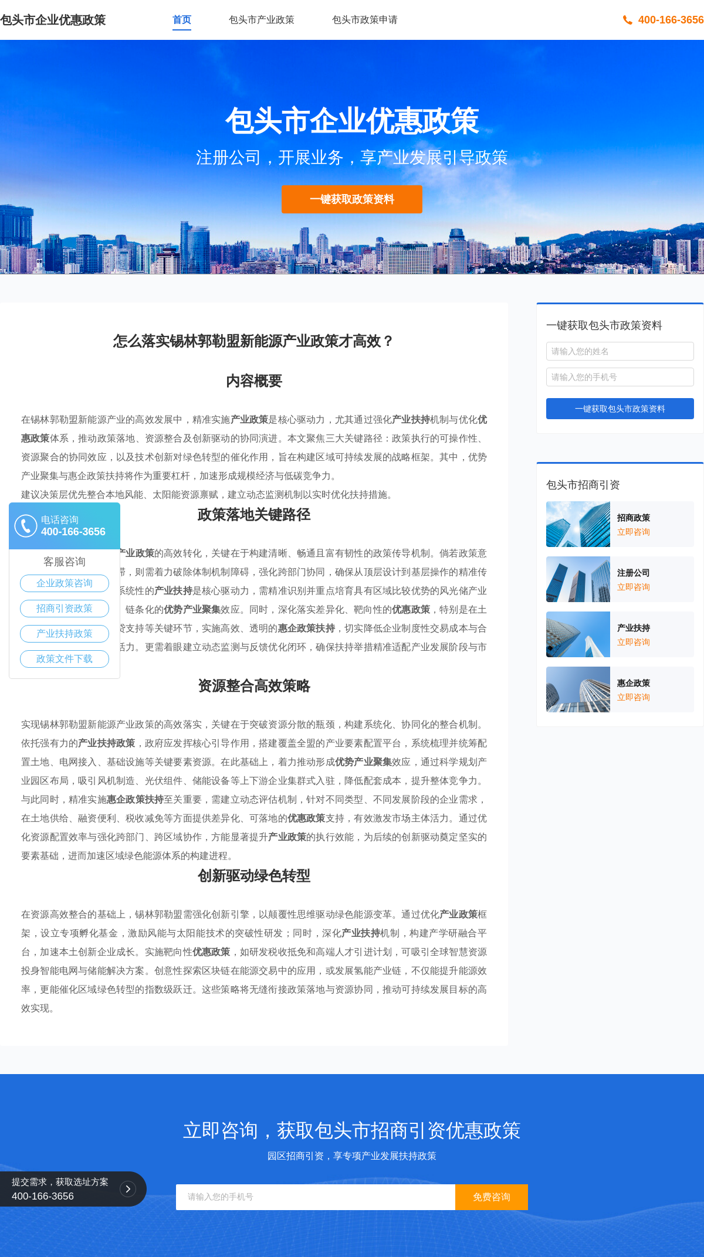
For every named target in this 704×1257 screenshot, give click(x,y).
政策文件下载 (64, 659)
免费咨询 (491, 1197)
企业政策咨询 (64, 583)
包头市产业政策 (262, 20)
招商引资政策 (64, 608)
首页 (181, 20)
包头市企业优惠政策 (53, 19)
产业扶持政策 (64, 633)
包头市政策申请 (365, 20)
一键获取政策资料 (352, 199)
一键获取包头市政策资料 (620, 408)
